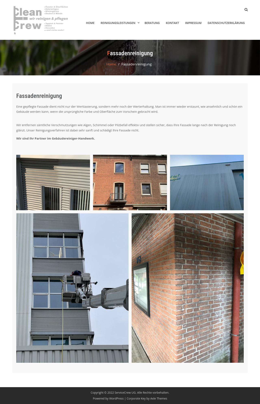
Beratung (152, 23)
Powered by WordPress (108, 398)
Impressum (193, 23)
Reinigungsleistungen (118, 23)
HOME (90, 23)
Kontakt (172, 23)
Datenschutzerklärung (226, 23)
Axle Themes (158, 398)
